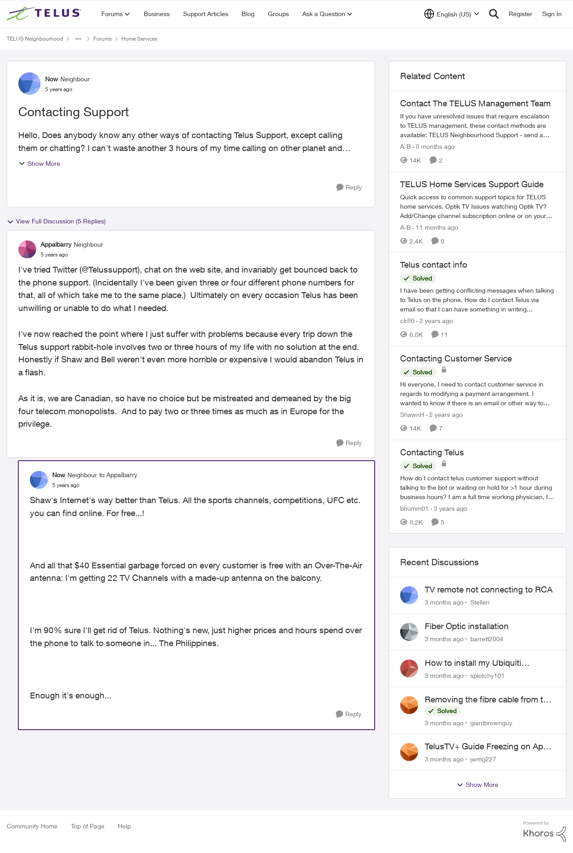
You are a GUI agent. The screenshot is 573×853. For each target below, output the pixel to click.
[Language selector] (451, 14)
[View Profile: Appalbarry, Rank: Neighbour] (27, 249)
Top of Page (88, 826)
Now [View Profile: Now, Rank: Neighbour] (51, 79)
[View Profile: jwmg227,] (409, 752)
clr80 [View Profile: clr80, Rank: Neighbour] (407, 320)
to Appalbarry (118, 475)
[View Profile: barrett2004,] (409, 632)
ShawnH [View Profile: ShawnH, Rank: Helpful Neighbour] (412, 414)
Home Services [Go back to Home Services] (139, 38)
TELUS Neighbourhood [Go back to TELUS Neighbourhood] (35, 38)
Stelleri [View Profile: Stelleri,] (479, 602)
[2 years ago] (434, 320)
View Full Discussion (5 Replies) (56, 221)
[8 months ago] (434, 146)
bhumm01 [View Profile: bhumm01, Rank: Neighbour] (414, 508)
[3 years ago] (449, 508)
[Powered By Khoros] (544, 831)
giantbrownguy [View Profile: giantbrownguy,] (491, 722)
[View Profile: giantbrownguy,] (409, 705)
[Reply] (349, 187)
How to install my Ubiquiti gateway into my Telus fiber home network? (488, 663)
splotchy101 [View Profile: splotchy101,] (487, 675)
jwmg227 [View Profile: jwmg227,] (483, 759)
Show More (39, 163)
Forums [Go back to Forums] (102, 38)
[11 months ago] (435, 226)
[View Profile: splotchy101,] (409, 668)
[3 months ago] (444, 602)
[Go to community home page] (45, 14)
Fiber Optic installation (467, 626)
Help (124, 826)
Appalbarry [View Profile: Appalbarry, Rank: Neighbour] (56, 244)
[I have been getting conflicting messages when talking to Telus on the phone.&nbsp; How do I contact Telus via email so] (477, 300)
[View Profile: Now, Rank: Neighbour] (29, 83)
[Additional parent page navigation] (78, 39)
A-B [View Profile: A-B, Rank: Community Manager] (405, 146)
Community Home (32, 826)
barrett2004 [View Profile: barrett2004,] (486, 639)
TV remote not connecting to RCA (488, 589)
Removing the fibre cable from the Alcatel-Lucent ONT (488, 699)
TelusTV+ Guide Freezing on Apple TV (489, 746)
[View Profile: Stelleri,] (409, 595)
